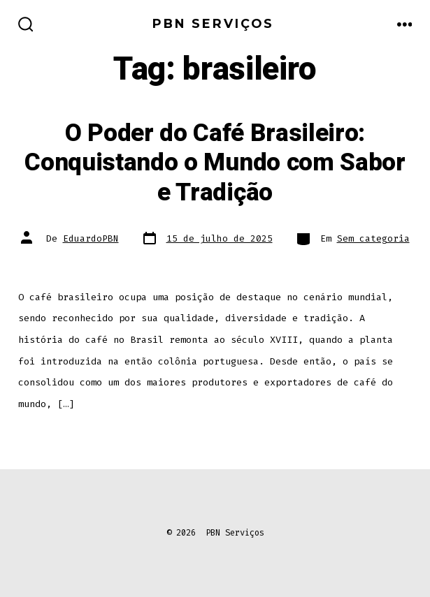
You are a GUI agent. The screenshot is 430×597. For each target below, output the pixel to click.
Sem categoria (373, 238)
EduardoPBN (91, 238)
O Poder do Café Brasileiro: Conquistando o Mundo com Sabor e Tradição (214, 163)
